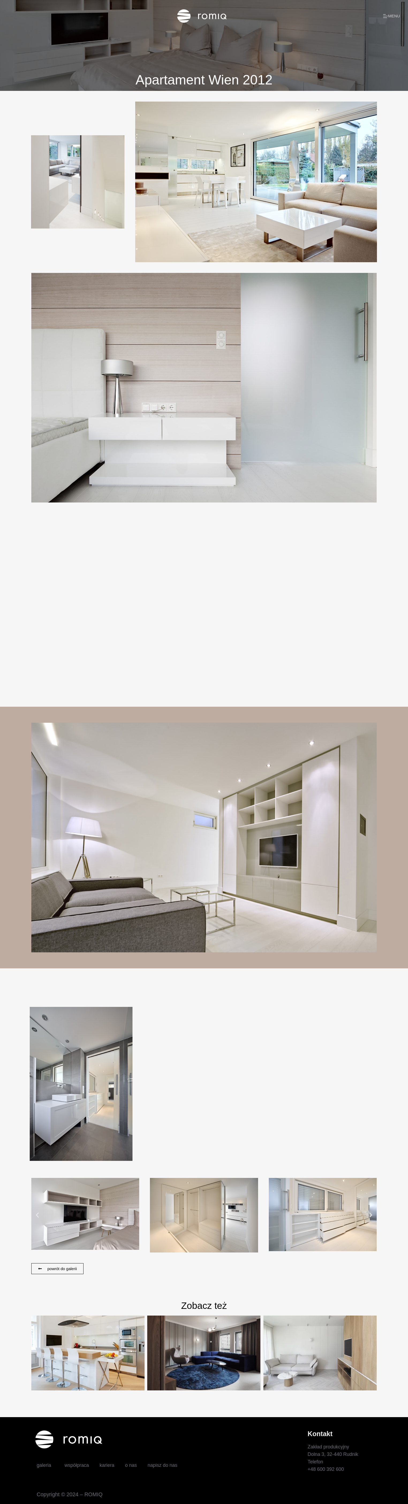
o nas (131, 1465)
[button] (37, 1215)
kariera (107, 1465)
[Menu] (391, 16)
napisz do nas (162, 1465)
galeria (45, 1465)
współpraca (77, 1465)
